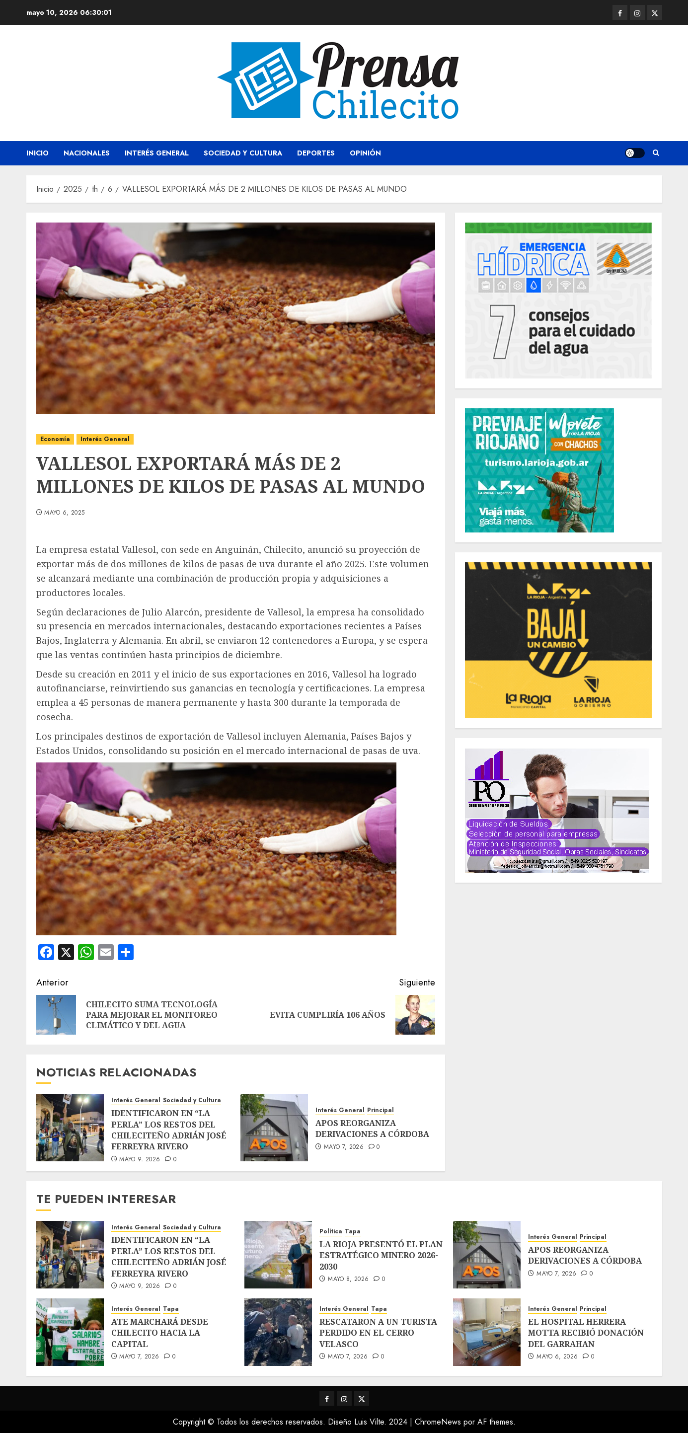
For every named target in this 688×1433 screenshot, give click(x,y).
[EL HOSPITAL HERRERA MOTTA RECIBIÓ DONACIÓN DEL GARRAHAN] (487, 1332)
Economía (55, 439)
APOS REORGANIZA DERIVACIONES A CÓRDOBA (372, 1128)
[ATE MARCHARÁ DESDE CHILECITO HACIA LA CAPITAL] (70, 1332)
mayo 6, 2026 (557, 1357)
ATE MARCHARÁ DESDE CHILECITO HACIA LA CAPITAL (159, 1333)
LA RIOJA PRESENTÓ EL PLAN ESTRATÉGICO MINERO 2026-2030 (381, 1255)
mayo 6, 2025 (64, 513)
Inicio (37, 153)
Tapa (353, 1231)
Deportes (316, 153)
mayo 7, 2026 (344, 1147)
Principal (380, 1110)
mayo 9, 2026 (139, 1160)
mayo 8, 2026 (348, 1279)
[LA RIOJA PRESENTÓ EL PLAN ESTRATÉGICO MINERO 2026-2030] (278, 1254)
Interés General (157, 153)
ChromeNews (438, 1422)
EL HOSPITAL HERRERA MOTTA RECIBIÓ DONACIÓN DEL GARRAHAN (586, 1333)
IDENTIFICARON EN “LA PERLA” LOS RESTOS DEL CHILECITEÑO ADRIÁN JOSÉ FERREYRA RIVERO (169, 1130)
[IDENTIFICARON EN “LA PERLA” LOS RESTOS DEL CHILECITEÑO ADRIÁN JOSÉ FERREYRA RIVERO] (70, 1127)
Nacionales (87, 153)
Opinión (365, 153)
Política (330, 1231)
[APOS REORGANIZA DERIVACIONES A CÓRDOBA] (274, 1127)
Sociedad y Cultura (243, 153)
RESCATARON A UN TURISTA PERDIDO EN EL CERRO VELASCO (378, 1333)
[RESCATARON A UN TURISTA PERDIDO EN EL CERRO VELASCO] (278, 1332)
